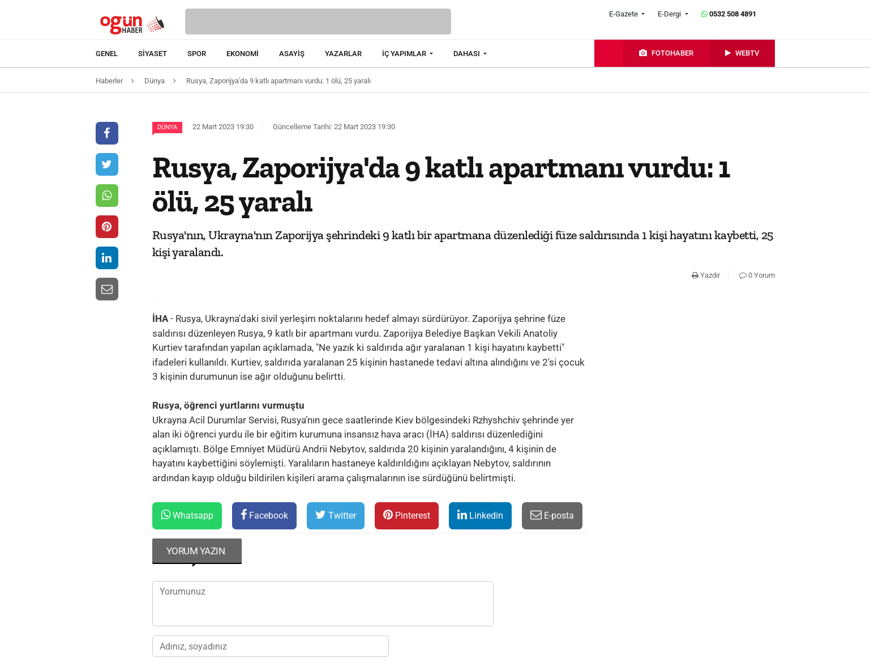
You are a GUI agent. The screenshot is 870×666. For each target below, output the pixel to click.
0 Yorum (757, 275)
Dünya (167, 127)
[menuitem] (117, 54)
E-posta (552, 515)
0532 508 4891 (728, 14)
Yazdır (706, 275)
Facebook (264, 515)
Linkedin (480, 515)
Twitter (335, 515)
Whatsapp (187, 515)
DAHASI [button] (467, 53)
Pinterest (406, 515)
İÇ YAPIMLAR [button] (405, 53)
